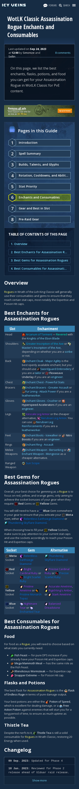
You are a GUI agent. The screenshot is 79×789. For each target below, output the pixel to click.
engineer (57, 377)
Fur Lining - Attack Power (40, 391)
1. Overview (19, 244)
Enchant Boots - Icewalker (41, 435)
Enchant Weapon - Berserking (44, 450)
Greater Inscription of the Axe (45, 344)
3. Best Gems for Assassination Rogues (39, 260)
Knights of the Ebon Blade (43, 338)
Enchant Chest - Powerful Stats (44, 382)
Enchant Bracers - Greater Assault (46, 387)
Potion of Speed (60, 701)
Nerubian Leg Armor (54, 418)
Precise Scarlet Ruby (57, 575)
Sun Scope (33, 463)
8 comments (63, 53)
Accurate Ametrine (60, 586)
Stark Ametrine (61, 594)
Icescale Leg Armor (38, 414)
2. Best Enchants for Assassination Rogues (39, 252)
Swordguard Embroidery (55, 369)
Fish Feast (21, 655)
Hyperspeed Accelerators (38, 405)
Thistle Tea (44, 733)
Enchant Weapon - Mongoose (41, 454)
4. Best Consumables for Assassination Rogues (39, 269)
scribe (68, 352)
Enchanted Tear (30, 612)
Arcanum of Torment (39, 334)
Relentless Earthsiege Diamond (44, 519)
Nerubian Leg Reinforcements (37, 424)
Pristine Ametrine (26, 588)
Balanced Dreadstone (53, 605)
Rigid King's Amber (60, 590)
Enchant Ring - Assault (39, 444)
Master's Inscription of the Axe (41, 348)
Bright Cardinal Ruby (29, 571)
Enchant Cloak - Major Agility (43, 361)
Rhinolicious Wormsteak (30, 671)
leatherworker (31, 395)
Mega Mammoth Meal (28, 663)
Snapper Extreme (26, 675)
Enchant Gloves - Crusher (41, 401)
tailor (38, 373)
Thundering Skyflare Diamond (27, 523)
